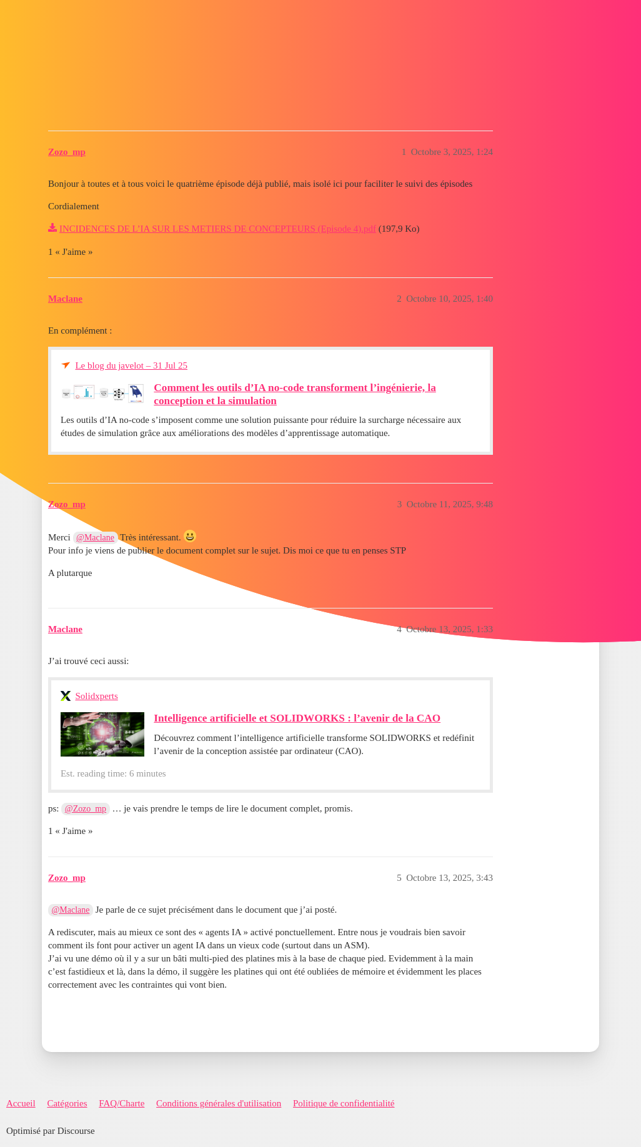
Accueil (21, 1103)
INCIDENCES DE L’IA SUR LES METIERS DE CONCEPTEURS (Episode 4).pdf (217, 229)
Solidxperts (96, 696)
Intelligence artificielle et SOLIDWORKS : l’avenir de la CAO (297, 718)
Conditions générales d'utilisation (218, 1103)
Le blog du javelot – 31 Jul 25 (131, 365)
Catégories (67, 1103)
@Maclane (95, 537)
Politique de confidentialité (343, 1103)
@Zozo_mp (85, 808)
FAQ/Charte (121, 1103)
